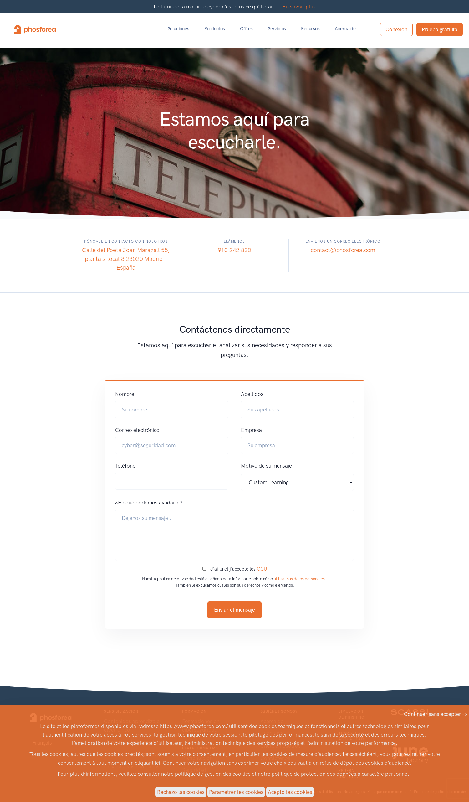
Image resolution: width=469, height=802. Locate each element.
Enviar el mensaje (234, 610)
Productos (214, 29)
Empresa (251, 430)
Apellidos (252, 394)
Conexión (396, 29)
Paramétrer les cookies (236, 792)
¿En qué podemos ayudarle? (148, 502)
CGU (262, 569)
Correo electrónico (137, 430)
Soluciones (178, 29)
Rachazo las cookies (181, 792)
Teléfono (125, 466)
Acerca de (345, 29)
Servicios (277, 29)
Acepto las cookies (290, 792)
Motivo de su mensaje (266, 466)
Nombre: (125, 394)
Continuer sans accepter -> (436, 714)
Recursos (310, 29)
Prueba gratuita (439, 29)
